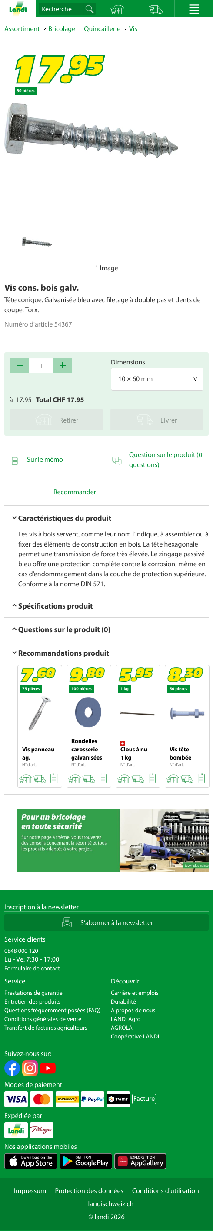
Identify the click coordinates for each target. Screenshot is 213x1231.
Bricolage (61, 28)
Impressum (30, 1190)
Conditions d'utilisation (165, 1190)
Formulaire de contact (32, 968)
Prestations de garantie (33, 993)
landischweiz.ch (111, 1204)
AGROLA (122, 1028)
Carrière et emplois (135, 993)
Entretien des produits (32, 1001)
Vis (133, 28)
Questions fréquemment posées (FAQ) (52, 1010)
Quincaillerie (102, 28)
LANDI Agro (125, 1019)
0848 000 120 (21, 951)
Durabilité (123, 1001)
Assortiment (22, 28)
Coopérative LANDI (135, 1036)
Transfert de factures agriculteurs (45, 1028)
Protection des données (89, 1190)
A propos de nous (133, 1010)
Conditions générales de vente (42, 1019)
